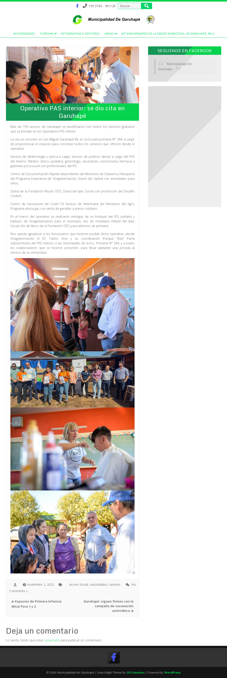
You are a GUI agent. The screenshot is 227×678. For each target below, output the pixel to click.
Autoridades (24, 33)
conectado (52, 640)
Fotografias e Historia (80, 33)
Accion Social (78, 584)
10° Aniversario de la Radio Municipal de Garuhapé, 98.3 (167, 33)
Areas (109, 33)
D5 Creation (136, 672)
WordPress (172, 672)
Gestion (114, 584)
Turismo (46, 33)
